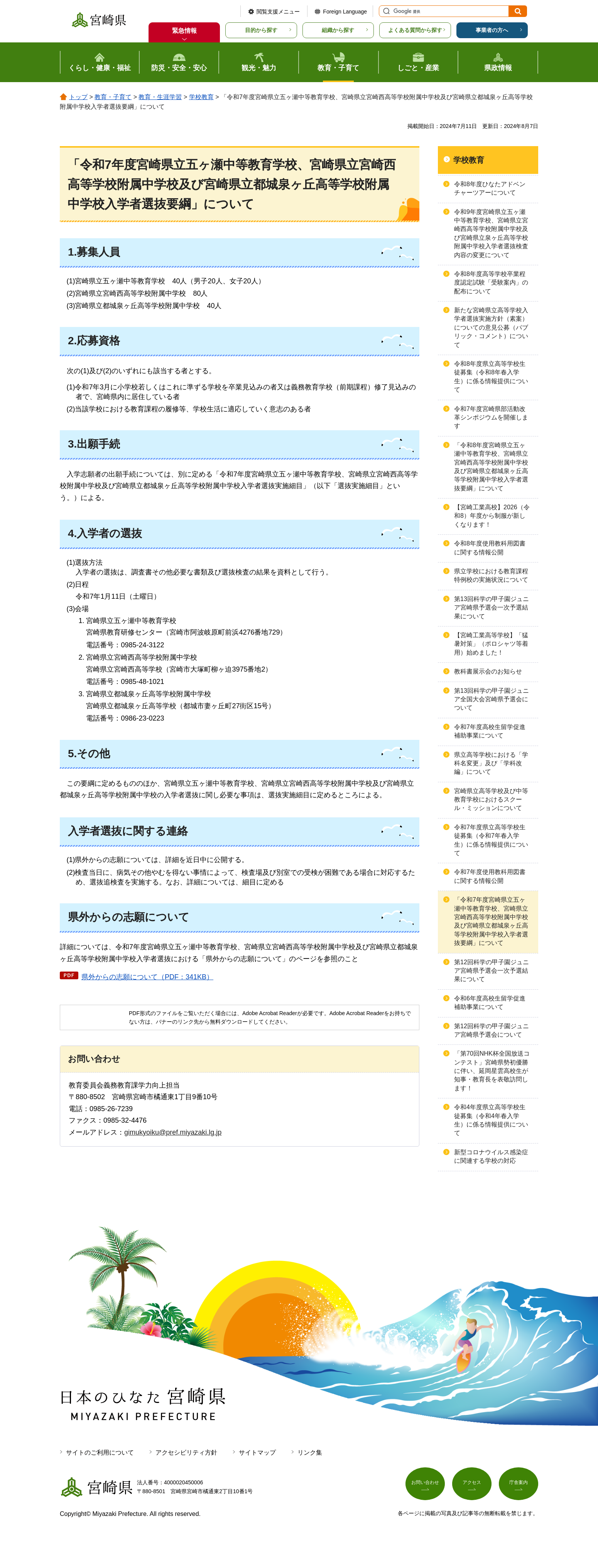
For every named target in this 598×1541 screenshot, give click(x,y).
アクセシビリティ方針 (186, 1452)
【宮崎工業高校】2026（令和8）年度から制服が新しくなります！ (492, 516)
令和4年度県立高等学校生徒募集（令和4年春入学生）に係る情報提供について (491, 1120)
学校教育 (201, 97)
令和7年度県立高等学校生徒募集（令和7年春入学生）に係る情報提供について (491, 840)
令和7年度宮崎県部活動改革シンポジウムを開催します (491, 417)
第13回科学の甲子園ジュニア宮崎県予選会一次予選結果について (491, 608)
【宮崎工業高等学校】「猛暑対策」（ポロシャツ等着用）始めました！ (491, 644)
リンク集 (309, 1452)
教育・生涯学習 (160, 97)
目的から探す (261, 30)
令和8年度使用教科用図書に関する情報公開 (489, 547)
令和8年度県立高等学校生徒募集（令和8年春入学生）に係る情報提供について (491, 376)
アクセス (472, 1485)
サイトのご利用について (100, 1452)
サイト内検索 (385, 11)
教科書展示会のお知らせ (488, 671)
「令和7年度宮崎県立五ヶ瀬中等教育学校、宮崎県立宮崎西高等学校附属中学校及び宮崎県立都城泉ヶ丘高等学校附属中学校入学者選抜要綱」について (491, 921)
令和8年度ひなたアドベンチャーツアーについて (489, 188)
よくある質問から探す (415, 30)
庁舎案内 (518, 1485)
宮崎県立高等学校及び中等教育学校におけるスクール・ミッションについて (491, 800)
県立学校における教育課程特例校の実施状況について (491, 575)
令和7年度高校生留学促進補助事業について (489, 731)
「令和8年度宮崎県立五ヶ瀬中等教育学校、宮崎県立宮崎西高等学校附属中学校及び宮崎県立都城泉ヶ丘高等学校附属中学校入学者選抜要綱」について (491, 467)
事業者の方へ (492, 30)
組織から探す (338, 30)
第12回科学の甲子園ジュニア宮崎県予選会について (491, 1030)
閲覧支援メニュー (278, 11)
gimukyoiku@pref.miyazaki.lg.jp (172, 1132)
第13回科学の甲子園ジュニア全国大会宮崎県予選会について (491, 699)
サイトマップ (257, 1452)
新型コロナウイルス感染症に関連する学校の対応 (491, 1156)
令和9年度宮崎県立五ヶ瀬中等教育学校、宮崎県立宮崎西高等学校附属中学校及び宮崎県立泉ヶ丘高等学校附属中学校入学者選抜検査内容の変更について (491, 233)
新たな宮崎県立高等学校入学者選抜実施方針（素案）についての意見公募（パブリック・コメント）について (491, 327)
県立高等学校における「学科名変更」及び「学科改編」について (491, 763)
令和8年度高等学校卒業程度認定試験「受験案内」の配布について (491, 283)
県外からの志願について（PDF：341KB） (147, 977)
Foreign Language (345, 11)
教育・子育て (113, 97)
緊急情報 (184, 30)
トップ (78, 97)
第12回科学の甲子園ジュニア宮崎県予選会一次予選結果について (491, 971)
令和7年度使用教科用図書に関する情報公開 (489, 876)
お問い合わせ (425, 1485)
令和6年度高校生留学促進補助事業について (489, 1002)
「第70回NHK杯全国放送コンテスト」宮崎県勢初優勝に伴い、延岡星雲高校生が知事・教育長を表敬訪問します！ (492, 1070)
